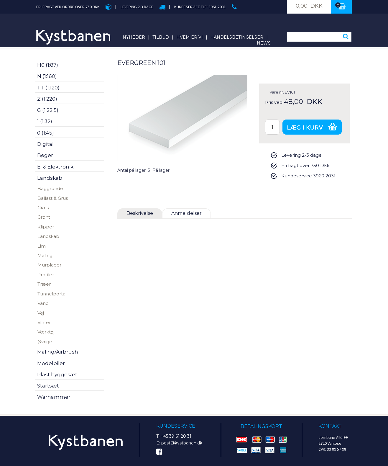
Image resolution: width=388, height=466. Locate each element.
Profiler (45, 274)
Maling (44, 255)
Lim (41, 246)
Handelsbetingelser (236, 37)
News (264, 43)
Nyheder (134, 37)
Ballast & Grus (52, 198)
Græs (43, 207)
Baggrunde (50, 188)
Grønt (43, 217)
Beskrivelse (139, 213)
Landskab (48, 236)
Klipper (45, 227)
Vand (43, 303)
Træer (44, 284)
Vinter (44, 322)
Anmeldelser (186, 213)
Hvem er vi (189, 37)
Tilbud (160, 37)
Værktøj (46, 332)
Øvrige (44, 341)
